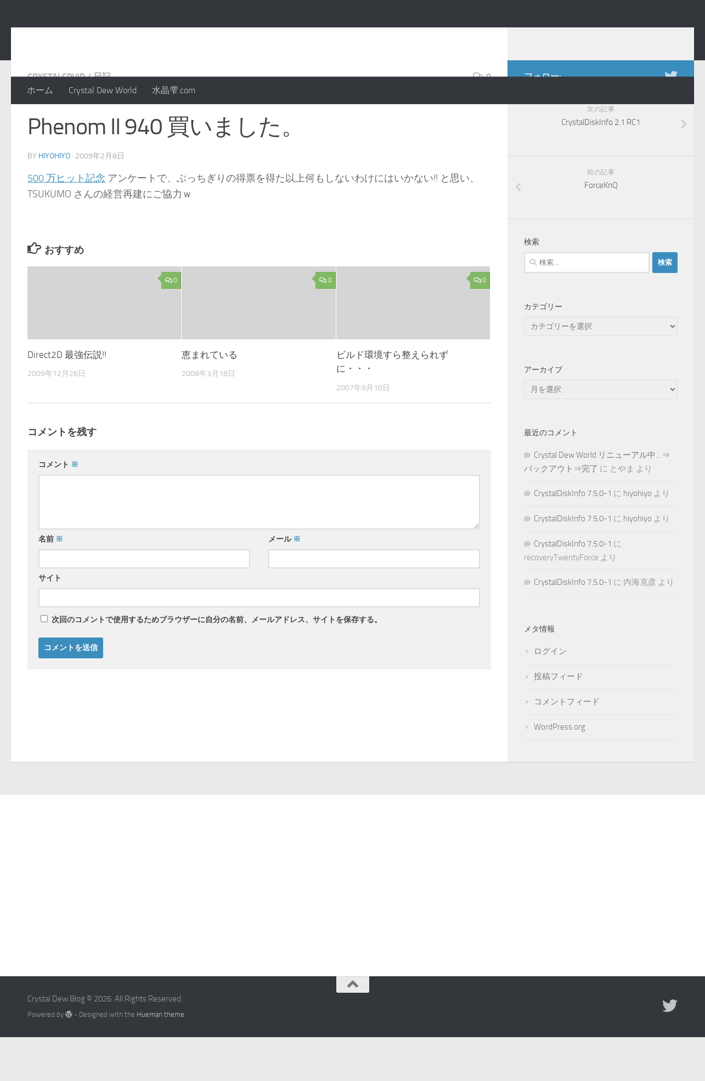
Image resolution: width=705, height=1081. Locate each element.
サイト (49, 622)
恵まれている (210, 398)
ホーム (40, 90)
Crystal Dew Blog (108, 38)
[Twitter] (671, 120)
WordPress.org (559, 771)
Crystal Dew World (103, 90)
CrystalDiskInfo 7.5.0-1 (573, 537)
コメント (58, 508)
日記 (102, 120)
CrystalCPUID (56, 120)
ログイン (550, 695)
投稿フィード (558, 720)
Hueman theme (160, 1058)
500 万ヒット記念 (66, 222)
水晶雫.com (173, 90)
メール (284, 583)
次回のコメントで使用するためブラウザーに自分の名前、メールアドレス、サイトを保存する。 (217, 663)
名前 (50, 583)
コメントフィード (567, 745)
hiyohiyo (54, 199)
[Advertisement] (353, 921)
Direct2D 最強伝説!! (66, 398)
